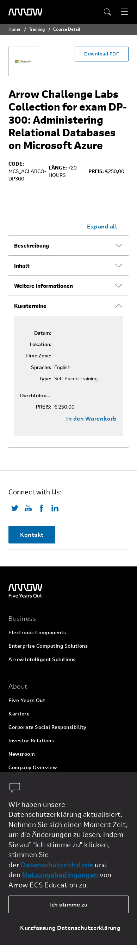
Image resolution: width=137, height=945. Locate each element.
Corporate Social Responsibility (47, 727)
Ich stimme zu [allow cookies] (68, 904)
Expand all (102, 226)
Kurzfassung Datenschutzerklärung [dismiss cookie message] (70, 927)
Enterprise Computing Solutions (48, 645)
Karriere (19, 713)
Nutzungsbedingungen (60, 874)
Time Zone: (38, 355)
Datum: (42, 333)
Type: (45, 378)
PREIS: (43, 407)
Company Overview (32, 767)
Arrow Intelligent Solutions (42, 659)
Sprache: (41, 367)
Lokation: (40, 344)
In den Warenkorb (91, 418)
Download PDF (101, 53)
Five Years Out (26, 700)
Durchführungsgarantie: (35, 395)
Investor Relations (31, 740)
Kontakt (32, 534)
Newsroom (21, 753)
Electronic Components (37, 632)
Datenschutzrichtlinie (57, 864)
